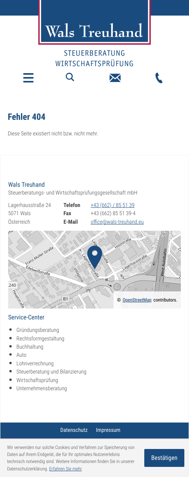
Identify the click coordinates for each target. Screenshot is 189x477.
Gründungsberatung (37, 330)
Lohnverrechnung (35, 364)
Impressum (108, 430)
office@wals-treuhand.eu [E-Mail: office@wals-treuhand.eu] (117, 222)
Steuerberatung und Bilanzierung (51, 372)
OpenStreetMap (136, 300)
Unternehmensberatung (41, 389)
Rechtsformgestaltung (40, 339)
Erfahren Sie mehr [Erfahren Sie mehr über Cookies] (65, 469)
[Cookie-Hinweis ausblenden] (164, 458)
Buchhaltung (29, 347)
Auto (21, 355)
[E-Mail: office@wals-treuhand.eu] (115, 77)
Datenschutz (74, 430)
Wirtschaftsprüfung (37, 380)
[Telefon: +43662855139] (159, 77)
